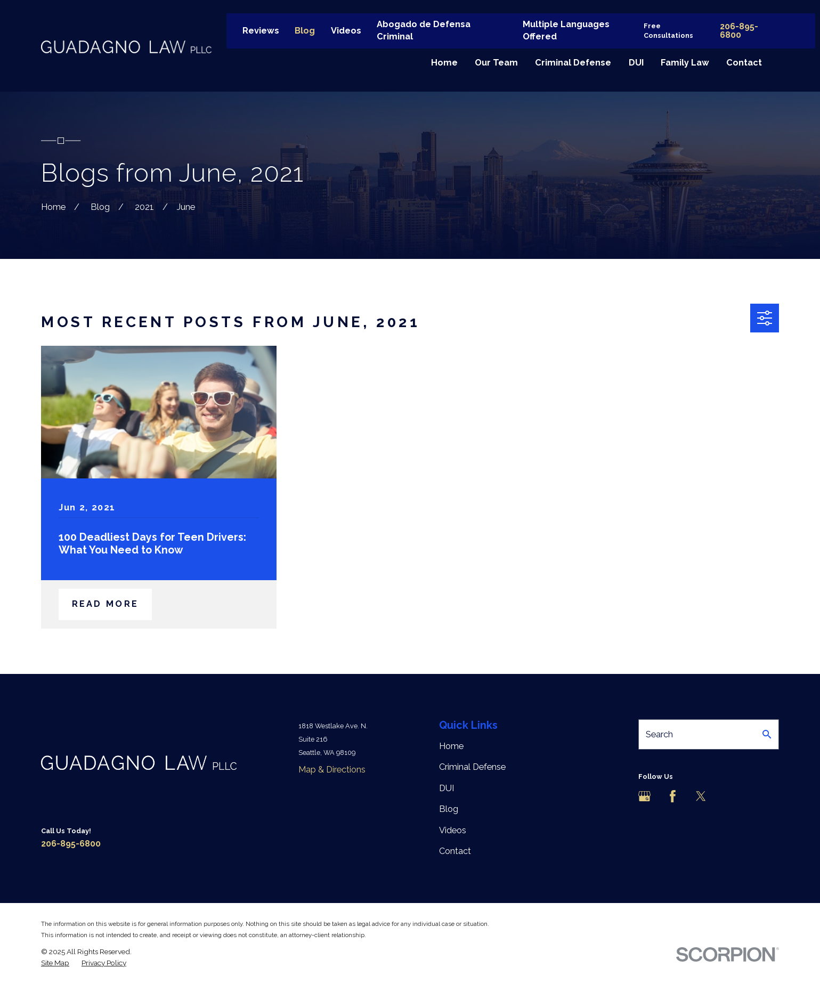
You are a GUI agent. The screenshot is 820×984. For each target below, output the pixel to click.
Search (659, 734)
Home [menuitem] (444, 63)
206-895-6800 (739, 30)
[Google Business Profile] (644, 796)
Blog (305, 31)
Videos (346, 31)
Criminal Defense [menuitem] (573, 63)
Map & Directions (332, 770)
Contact (455, 851)
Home (451, 746)
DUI (446, 788)
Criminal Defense (472, 767)
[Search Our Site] (766, 734)
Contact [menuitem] (744, 63)
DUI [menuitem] (636, 63)
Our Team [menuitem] (496, 63)
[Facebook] (673, 796)
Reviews (260, 31)
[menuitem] (55, 963)
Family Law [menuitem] (685, 63)
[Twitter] (701, 796)
